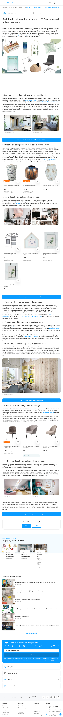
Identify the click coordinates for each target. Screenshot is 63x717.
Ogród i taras (5, 712)
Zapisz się (31, 654)
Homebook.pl (12, 13)
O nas (35, 705)
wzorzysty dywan (54, 328)
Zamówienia (21, 703)
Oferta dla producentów (37, 710)
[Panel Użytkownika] (54, 2)
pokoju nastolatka (31, 35)
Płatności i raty (22, 708)
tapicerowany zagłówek (31, 336)
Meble (4, 705)
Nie (37, 525)
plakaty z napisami (49, 159)
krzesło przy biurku (48, 412)
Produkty (4, 697)
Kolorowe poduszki (18, 327)
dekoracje (16, 35)
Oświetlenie (5, 708)
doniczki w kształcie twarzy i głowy (31, 316)
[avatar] (4, 13)
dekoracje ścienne (30, 100)
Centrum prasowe (38, 708)
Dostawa (20, 705)
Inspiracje (13, 697)
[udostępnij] (60, 714)
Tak (26, 525)
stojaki (18, 203)
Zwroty (20, 710)
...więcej (52, 660)
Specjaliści (21, 697)
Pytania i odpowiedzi (21, 712)
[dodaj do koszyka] (18, 181)
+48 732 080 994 (52, 707)
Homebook (36, 703)
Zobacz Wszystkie (31, 633)
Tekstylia (4, 710)
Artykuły (30, 697)
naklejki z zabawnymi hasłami (49, 101)
